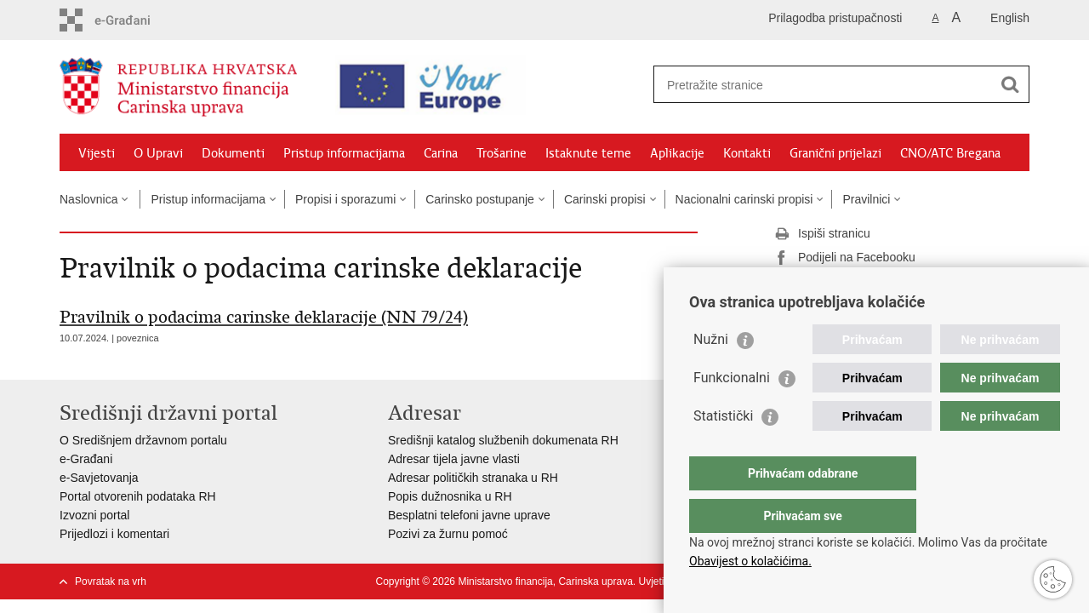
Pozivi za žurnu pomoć (448, 534)
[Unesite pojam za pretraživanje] (813, 85)
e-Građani (86, 459)
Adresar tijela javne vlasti (454, 459)
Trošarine (501, 153)
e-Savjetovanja (99, 477)
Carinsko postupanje (479, 199)
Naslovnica (88, 199)
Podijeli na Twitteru (836, 281)
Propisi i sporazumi (345, 199)
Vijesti (96, 153)
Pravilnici (866, 199)
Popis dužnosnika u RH (450, 496)
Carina (441, 153)
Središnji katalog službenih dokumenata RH (503, 440)
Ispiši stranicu (822, 234)
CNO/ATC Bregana (950, 153)
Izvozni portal (94, 515)
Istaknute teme (588, 153)
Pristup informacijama (344, 153)
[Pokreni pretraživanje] (1009, 84)
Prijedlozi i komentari (114, 534)
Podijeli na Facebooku (844, 258)
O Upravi (158, 153)
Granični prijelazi (835, 153)
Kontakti (747, 153)
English (1009, 18)
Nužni (710, 373)
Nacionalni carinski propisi (744, 199)
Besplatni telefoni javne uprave (469, 515)
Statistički (723, 450)
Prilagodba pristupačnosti (835, 18)
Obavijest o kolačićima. (750, 561)
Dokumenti (233, 153)
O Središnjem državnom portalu (143, 440)
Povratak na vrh (110, 581)
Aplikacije (677, 153)
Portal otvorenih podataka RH (138, 496)
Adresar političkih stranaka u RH (473, 477)
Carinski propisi (605, 199)
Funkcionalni (731, 412)
